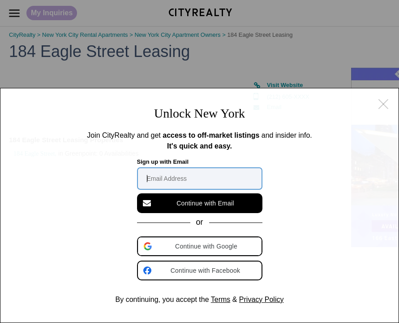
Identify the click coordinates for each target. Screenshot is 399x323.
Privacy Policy (261, 299)
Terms (221, 299)
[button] (200, 246)
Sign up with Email (163, 161)
